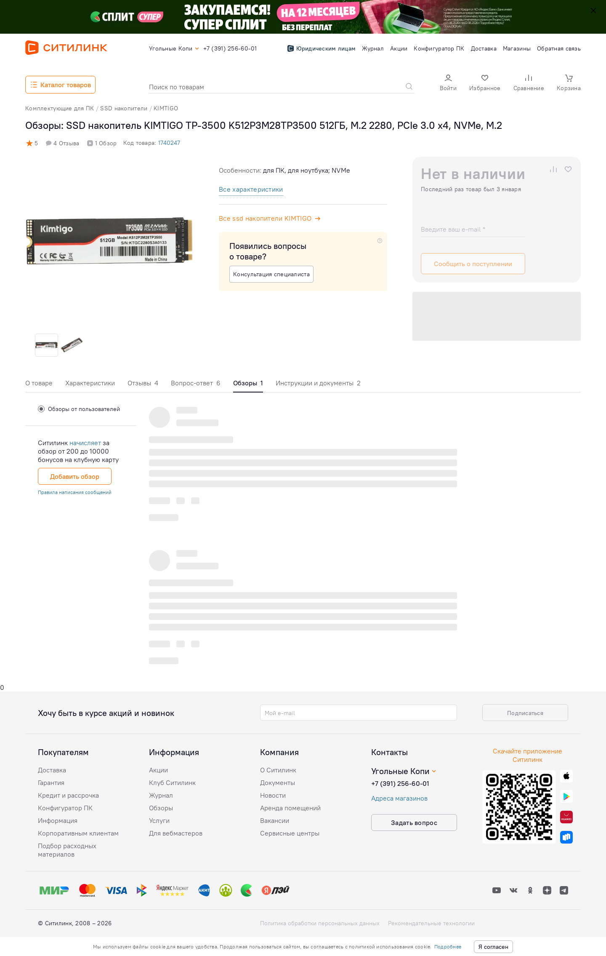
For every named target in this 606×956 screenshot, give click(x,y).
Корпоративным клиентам (78, 833)
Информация (57, 820)
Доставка (52, 770)
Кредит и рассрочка (68, 795)
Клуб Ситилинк (172, 782)
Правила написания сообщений (75, 492)
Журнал (161, 795)
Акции (158, 770)
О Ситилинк (278, 770)
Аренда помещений (290, 808)
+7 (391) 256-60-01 (400, 783)
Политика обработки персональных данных (320, 923)
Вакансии (274, 820)
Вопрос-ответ (196, 383)
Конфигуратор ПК (65, 808)
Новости (273, 795)
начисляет (85, 442)
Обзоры (161, 808)
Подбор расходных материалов (67, 849)
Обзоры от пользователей (79, 409)
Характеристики (90, 383)
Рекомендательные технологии (431, 923)
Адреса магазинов (399, 798)
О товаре (39, 383)
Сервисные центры (289, 833)
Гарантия (51, 782)
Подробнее (447, 946)
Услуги (159, 820)
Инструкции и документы (318, 383)
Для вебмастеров (175, 833)
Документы (277, 782)
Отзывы (143, 383)
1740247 (169, 143)
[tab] (39, 385)
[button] (448, 83)
